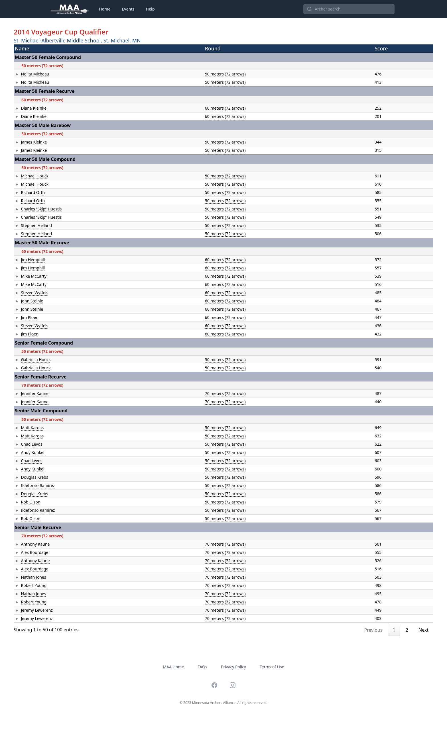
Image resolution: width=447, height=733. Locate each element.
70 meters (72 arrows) (180, 393)
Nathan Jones (27, 577)
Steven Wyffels (28, 292)
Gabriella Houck (29, 359)
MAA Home (173, 666)
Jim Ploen (23, 317)
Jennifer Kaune (28, 393)
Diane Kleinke (27, 108)
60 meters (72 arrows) (180, 108)
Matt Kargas (26, 427)
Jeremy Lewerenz (30, 610)
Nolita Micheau (29, 74)
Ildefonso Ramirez (32, 485)
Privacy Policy (233, 666)
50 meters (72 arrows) (180, 74)
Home (104, 9)
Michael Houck (28, 176)
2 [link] (407, 630)
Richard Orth (27, 192)
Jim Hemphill (27, 259)
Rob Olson (24, 502)
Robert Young (27, 585)
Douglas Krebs (28, 477)
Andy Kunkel (26, 452)
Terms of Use (272, 666)
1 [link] (394, 630)
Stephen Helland (30, 225)
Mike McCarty (27, 276)
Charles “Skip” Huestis (35, 209)
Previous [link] (373, 630)
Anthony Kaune (29, 544)
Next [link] (423, 630)
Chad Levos (25, 444)
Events (128, 9)
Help (150, 9)
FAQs (202, 666)
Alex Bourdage (28, 552)
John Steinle (26, 301)
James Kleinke (28, 142)
